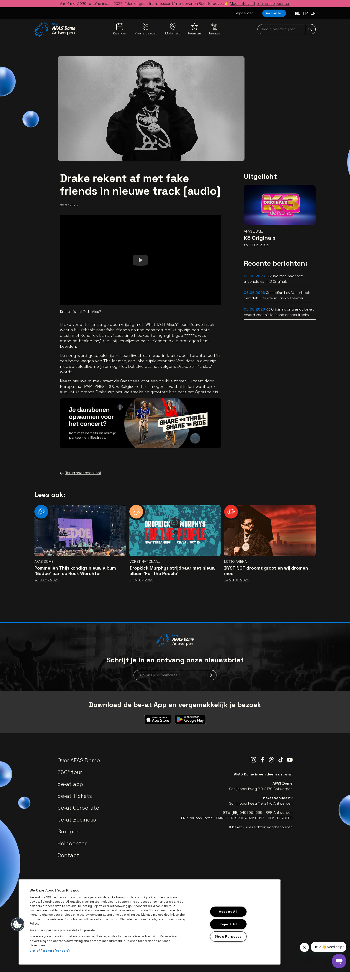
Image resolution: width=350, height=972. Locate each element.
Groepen (68, 831)
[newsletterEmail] (175, 675)
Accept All (228, 912)
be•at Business (76, 819)
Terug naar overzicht (80, 473)
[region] (149, 922)
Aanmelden (274, 13)
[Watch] (140, 259)
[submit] (310, 29)
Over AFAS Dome (78, 760)
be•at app (70, 784)
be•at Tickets (74, 795)
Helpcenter (243, 13)
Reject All (228, 924)
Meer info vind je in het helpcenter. (260, 3)
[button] (17, 924)
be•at (288, 774)
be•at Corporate (78, 807)
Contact (68, 855)
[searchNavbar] (286, 29)
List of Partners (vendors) (49, 951)
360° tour (69, 772)
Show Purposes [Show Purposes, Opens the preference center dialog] (228, 936)
